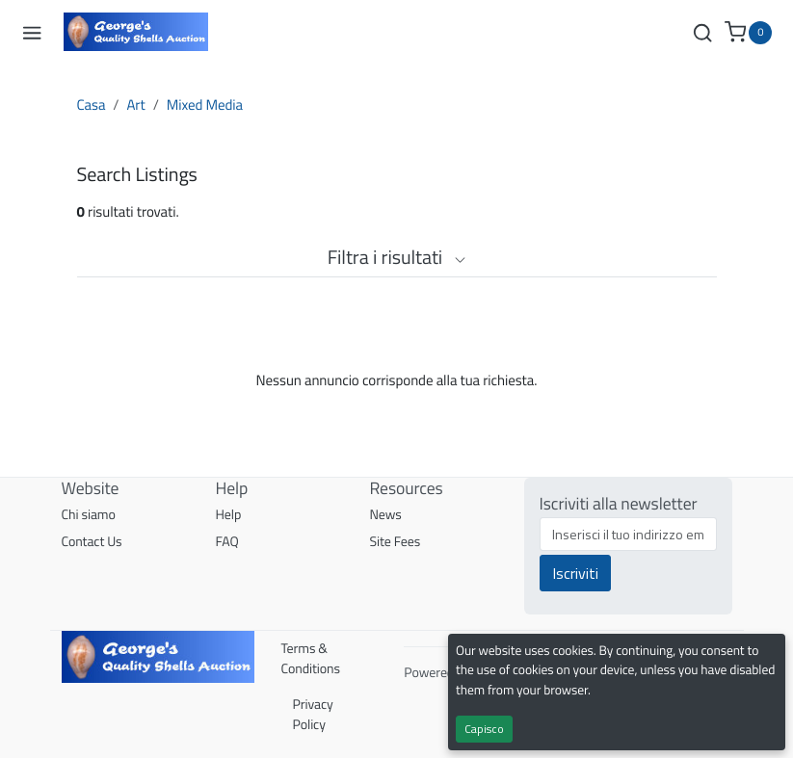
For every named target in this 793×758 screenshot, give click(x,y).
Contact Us (92, 542)
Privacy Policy (313, 714)
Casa (91, 104)
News (386, 515)
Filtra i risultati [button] (397, 257)
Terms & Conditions (310, 659)
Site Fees (395, 542)
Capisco (484, 728)
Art (135, 104)
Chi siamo (89, 515)
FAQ (227, 542)
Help (229, 515)
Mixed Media (205, 104)
